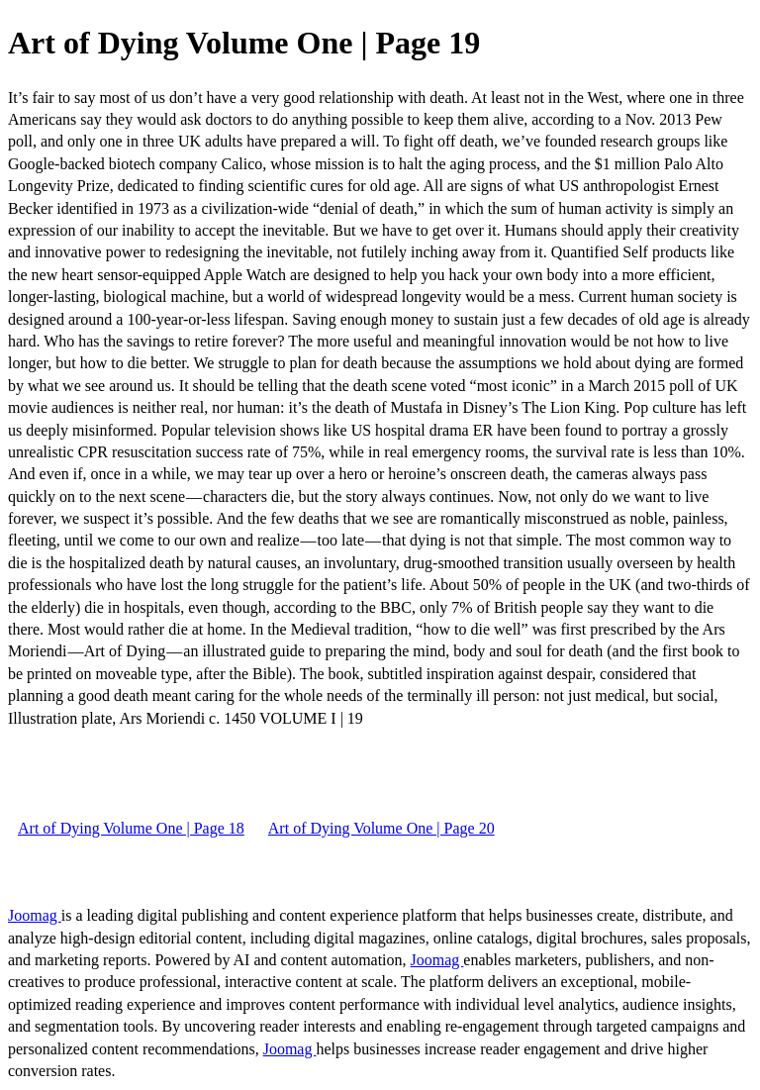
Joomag (34, 915)
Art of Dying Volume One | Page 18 (131, 828)
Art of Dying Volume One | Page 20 (381, 828)
